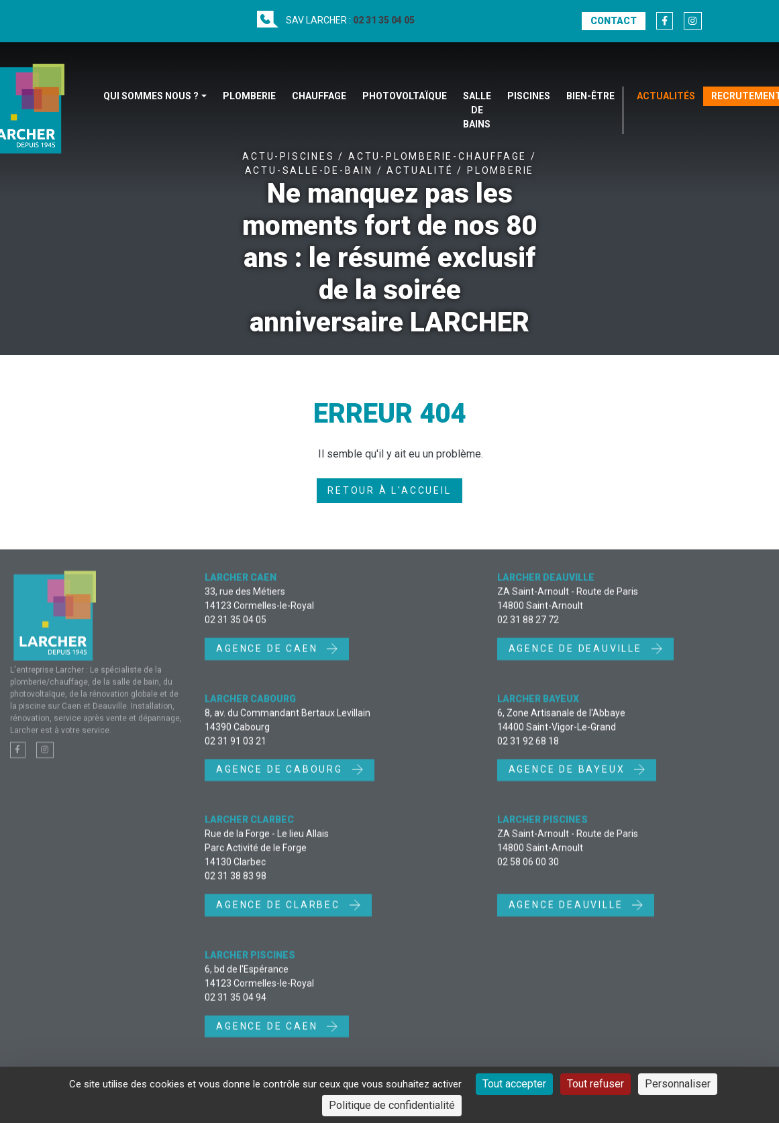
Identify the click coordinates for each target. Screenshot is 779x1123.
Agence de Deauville (577, 656)
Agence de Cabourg (281, 777)
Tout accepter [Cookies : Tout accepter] (514, 1083)
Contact (613, 20)
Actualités (666, 96)
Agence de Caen (268, 656)
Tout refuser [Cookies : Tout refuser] (595, 1083)
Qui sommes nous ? (151, 96)
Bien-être (590, 96)
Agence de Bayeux (569, 777)
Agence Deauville (568, 913)
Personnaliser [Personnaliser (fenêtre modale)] (678, 1083)
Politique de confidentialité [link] (392, 1105)
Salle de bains (477, 110)
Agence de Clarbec (280, 913)
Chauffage (319, 96)
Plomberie (249, 96)
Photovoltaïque (404, 96)
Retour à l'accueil (389, 490)
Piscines (528, 96)
